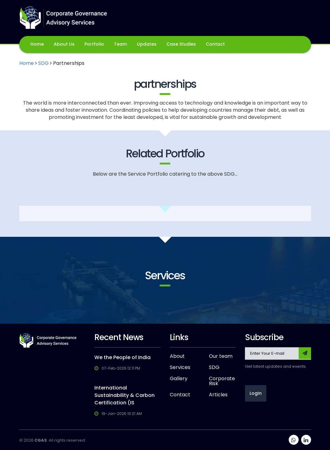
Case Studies (181, 44)
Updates (146, 44)
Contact (215, 44)
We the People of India (122, 357)
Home (37, 44)
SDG (43, 63)
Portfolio (94, 44)
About (177, 356)
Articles (218, 394)
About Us (64, 44)
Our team (221, 356)
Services (180, 367)
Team (120, 44)
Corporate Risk (222, 381)
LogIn (256, 393)
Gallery (179, 378)
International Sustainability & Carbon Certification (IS (124, 395)
